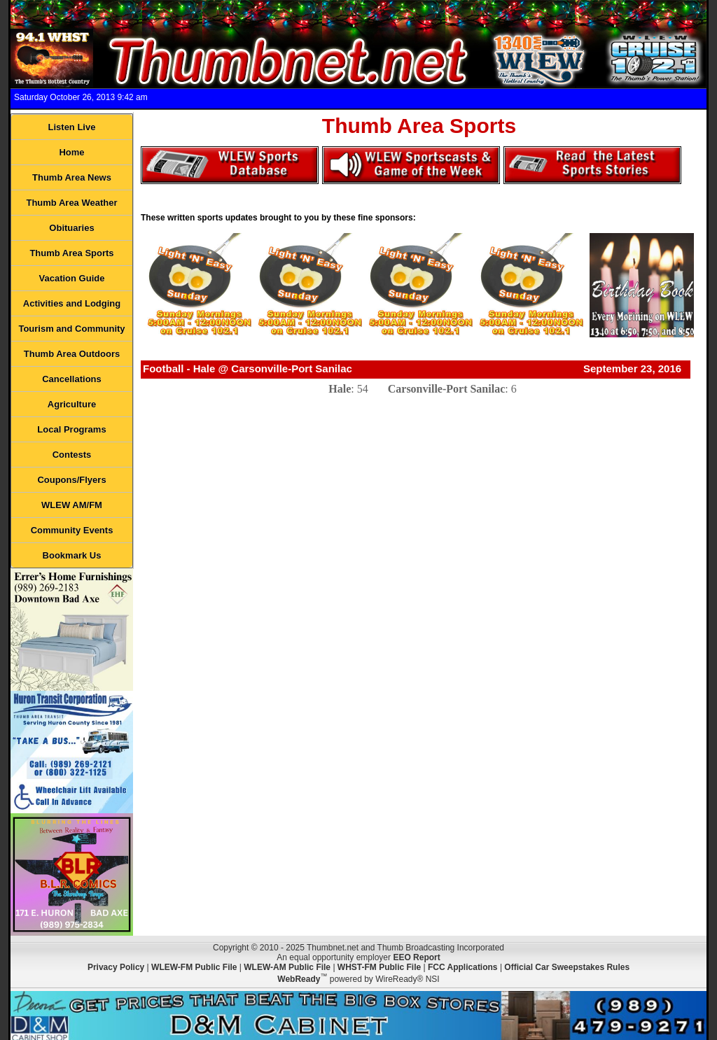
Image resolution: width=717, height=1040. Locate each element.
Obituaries (71, 228)
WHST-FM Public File (379, 967)
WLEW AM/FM (71, 505)
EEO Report (416, 957)
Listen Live (72, 127)
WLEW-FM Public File (194, 967)
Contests (72, 454)
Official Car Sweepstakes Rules (566, 967)
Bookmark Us (72, 555)
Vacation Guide (72, 278)
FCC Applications (463, 967)
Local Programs (71, 429)
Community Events (72, 530)
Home (71, 152)
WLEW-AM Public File (287, 967)
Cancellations (72, 379)
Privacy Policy (116, 967)
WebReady (298, 979)
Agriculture (72, 404)
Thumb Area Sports (71, 253)
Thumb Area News (71, 177)
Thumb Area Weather (71, 202)
